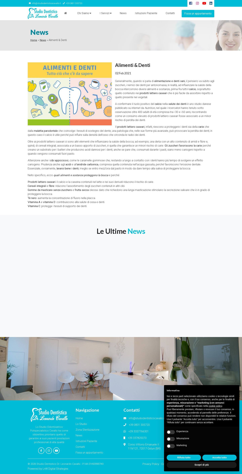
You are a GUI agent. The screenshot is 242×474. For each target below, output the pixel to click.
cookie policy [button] (215, 406)
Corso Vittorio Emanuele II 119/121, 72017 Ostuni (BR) (144, 446)
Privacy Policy (151, 463)
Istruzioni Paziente (146, 13)
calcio (48, 135)
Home (33, 40)
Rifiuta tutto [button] (184, 457)
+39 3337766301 (138, 431)
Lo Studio (81, 424)
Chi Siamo (83, 13)
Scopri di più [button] (202, 464)
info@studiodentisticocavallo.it (45, 3)
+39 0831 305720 (71, 3)
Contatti (170, 13)
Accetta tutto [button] (219, 457)
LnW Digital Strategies (55, 468)
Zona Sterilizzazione (87, 429)
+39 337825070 (137, 438)
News (122, 13)
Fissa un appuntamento (198, 13)
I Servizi (104, 13)
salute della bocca (123, 141)
